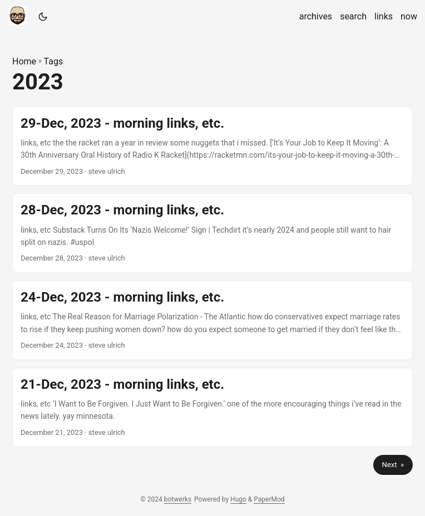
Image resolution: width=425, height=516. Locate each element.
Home (24, 61)
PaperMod (269, 499)
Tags (53, 61)
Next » (393, 464)
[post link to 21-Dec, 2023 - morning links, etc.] (212, 407)
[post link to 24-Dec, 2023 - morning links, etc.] (212, 320)
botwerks (177, 499)
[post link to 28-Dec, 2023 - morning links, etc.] (212, 233)
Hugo (238, 499)
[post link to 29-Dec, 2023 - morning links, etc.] (212, 146)
